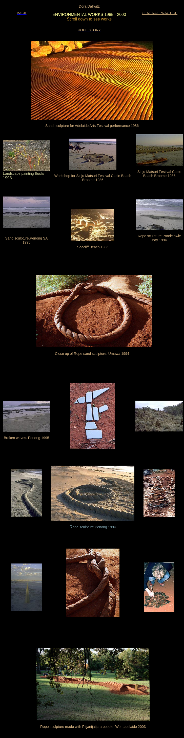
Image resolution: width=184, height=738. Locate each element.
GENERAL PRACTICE (159, 13)
